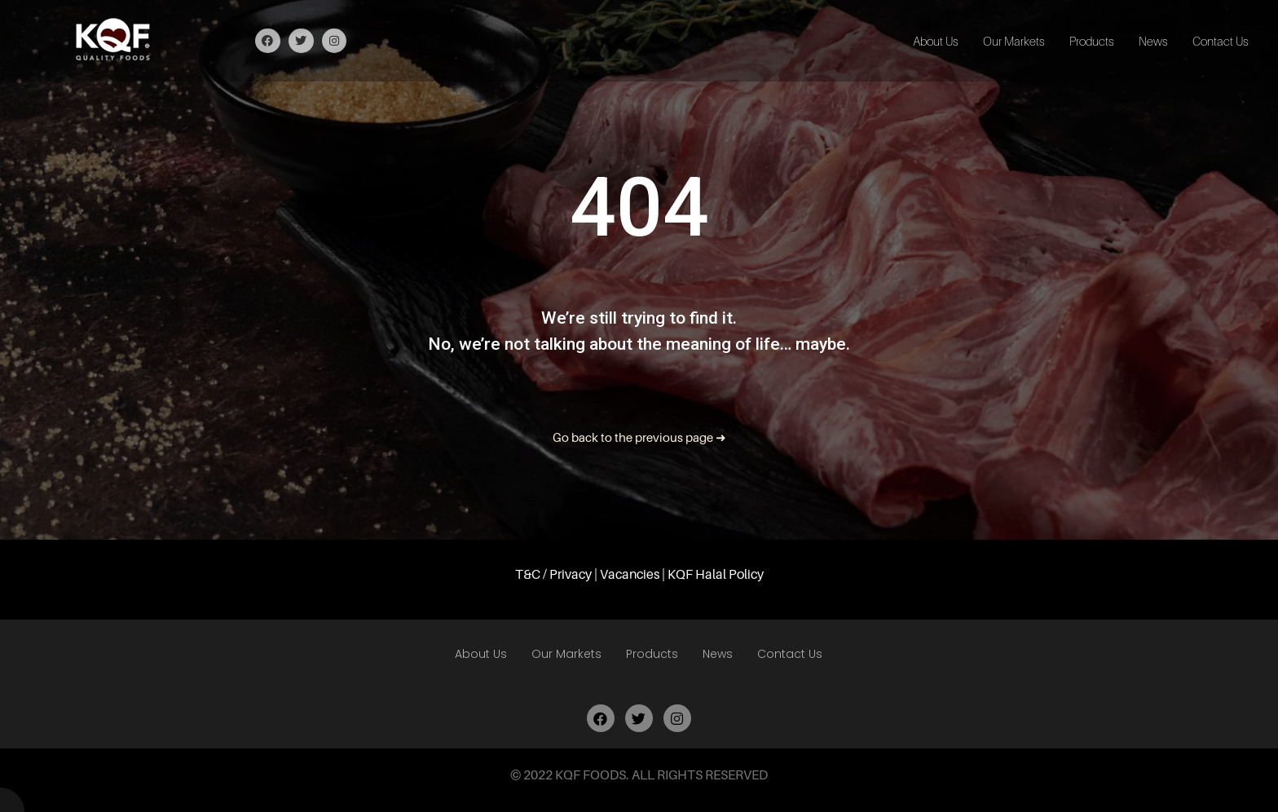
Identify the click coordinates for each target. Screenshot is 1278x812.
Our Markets (1014, 40)
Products (1091, 40)
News (1153, 40)
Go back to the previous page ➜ (639, 437)
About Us (935, 40)
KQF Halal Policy (716, 574)
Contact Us (1220, 40)
